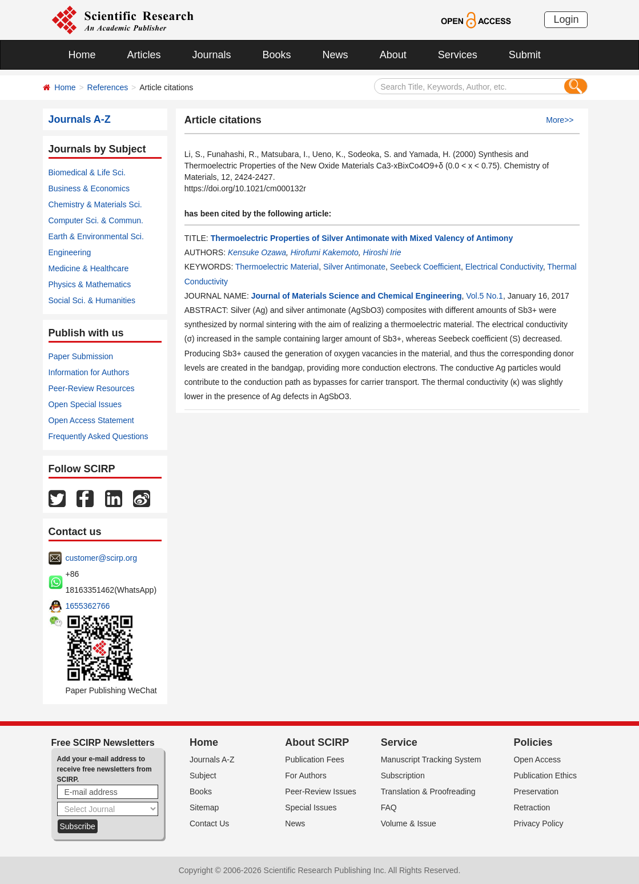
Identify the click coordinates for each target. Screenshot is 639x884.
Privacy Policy (538, 823)
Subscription (403, 775)
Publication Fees (314, 759)
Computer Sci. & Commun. (96, 220)
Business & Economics (89, 188)
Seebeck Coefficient (425, 266)
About (393, 55)
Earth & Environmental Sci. (96, 236)
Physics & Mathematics (90, 284)
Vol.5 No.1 (484, 295)
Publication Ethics (545, 775)
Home (82, 55)
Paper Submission (81, 356)
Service (399, 742)
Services (457, 55)
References (107, 87)
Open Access (537, 759)
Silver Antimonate (354, 266)
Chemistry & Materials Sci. (95, 204)
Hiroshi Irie (382, 252)
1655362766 (88, 605)
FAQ (389, 807)
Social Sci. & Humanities (92, 300)
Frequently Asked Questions (98, 436)
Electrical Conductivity (504, 266)
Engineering (70, 252)
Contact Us (209, 823)
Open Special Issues (85, 404)
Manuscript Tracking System (431, 759)
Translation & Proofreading (428, 791)
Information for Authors (89, 372)
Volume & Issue (408, 823)
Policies (532, 742)
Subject (203, 775)
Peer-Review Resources (92, 388)
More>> (559, 119)
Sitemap (204, 807)
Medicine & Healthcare (89, 268)
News (335, 55)
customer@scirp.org (101, 557)
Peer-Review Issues (320, 791)
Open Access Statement (91, 420)
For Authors (305, 775)
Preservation (535, 791)
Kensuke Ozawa (257, 252)
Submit (525, 55)
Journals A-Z (212, 759)
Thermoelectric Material (277, 266)
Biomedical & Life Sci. (87, 172)
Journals (211, 55)
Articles (144, 55)
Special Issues (310, 807)
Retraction (531, 807)
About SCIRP (317, 742)
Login (565, 19)
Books (277, 55)
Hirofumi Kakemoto (325, 252)
